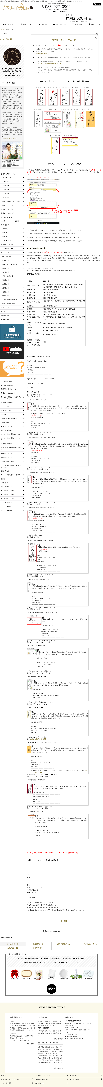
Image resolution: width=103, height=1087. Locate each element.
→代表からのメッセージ (9, 139)
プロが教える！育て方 (90, 944)
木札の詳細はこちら (42, 54)
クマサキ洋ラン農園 (6, 39)
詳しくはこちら (31, 1044)
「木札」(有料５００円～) (38, 739)
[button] (94, 24)
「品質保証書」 (42, 1062)
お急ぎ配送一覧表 (12, 948)
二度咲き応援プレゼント (64, 944)
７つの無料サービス (13, 944)
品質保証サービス (38, 944)
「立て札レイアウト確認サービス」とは (49, 64)
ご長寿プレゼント (38, 948)
